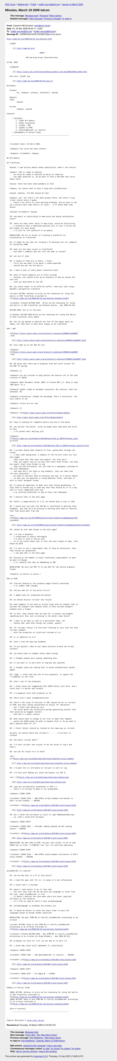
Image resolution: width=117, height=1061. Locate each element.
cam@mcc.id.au (42, 26)
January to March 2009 (72, 4)
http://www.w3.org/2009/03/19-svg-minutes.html (29, 39)
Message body (31, 16)
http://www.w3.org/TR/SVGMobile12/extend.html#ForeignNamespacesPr (46, 518)
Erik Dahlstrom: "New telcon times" (45, 1038)
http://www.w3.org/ (26, 48)
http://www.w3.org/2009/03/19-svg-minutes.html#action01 (41, 298)
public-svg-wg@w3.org (49, 4)
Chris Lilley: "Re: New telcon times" (41, 1035)
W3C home (10, 4)
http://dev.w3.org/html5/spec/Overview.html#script (44, 777)
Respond (44, 16)
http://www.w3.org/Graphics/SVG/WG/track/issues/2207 (50, 978)
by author (76, 1049)
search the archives (48, 1051)
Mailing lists (23, 4)
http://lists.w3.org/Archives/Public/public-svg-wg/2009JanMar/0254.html (52, 72)
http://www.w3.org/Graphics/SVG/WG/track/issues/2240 (50, 861)
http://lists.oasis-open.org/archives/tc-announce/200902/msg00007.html (51, 340)
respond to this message (34, 1046)
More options (56, 16)
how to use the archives (27, 1051)
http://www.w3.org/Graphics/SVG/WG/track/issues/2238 (50, 960)
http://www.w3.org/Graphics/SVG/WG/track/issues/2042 (50, 833)
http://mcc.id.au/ (35, 1020)
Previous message (52, 19)
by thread (55, 1049)
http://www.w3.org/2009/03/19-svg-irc (35, 81)
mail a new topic (54, 1046)
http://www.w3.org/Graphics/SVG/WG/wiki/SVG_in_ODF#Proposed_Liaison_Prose (53, 446)
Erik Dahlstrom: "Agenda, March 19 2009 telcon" (43, 1041)
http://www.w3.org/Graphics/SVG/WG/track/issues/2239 (50, 805)
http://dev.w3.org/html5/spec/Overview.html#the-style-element (44, 759)
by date (46, 1049)
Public (33, 4)
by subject (65, 1049)
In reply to (66, 19)
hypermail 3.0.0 (41, 1056)
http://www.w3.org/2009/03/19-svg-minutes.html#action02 (41, 929)
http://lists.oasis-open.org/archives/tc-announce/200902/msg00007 (46, 333)
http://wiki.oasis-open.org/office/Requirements (47, 413)
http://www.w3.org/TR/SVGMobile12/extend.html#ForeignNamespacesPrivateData (53, 525)
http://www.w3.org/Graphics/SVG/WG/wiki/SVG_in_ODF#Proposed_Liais (46, 438)
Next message (36, 19)
